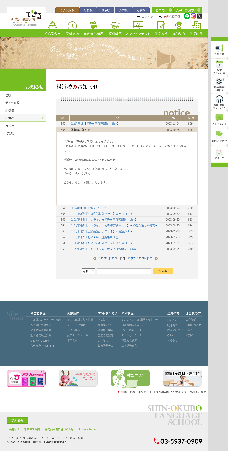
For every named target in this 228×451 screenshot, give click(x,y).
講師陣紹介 (104, 325)
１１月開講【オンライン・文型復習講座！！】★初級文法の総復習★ (114, 225)
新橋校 (88, 10)
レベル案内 (73, 330)
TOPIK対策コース (131, 330)
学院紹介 (196, 33)
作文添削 (161, 33)
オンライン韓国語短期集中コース (140, 320)
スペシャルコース (131, 335)
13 (111, 258)
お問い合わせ (175, 330)
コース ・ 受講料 (76, 325)
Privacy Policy (87, 429)
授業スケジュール (77, 335)
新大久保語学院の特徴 (80, 320)
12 (106, 258)
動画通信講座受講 (40, 335)
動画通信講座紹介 (40, 330)
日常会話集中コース (133, 325)
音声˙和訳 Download (42, 346)
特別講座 (115, 33)
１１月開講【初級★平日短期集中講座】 (96, 237)
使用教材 (72, 340)
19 (144, 258)
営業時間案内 (105, 335)
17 (133, 258)
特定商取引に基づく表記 (59, 429)
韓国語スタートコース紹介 (45, 320)
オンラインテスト (138, 33)
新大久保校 (67, 10)
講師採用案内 (105, 330)
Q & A (170, 335)
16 (127, 258)
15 (122, 258)
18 (138, 258)
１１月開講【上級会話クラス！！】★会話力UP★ (102, 231)
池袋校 (141, 10)
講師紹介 (178, 33)
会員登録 (172, 16)
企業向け (161, 10)
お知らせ (172, 340)
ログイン (147, 16)
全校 (8, 95)
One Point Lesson (40, 340)
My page (172, 325)
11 (100, 258)
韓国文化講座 (129, 340)
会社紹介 (14, 429)
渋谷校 (123, 10)
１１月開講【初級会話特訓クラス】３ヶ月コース (101, 213)
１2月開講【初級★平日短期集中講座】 (95, 123)
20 (149, 258)
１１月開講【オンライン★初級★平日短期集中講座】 (104, 219)
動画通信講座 (93, 33)
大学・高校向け (186, 10)
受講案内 (72, 33)
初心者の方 (52, 33)
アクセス (103, 340)
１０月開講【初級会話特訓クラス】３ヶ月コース (101, 243)
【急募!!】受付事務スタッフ (88, 208)
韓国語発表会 (105, 346)
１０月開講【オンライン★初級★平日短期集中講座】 (104, 249)
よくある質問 (219, 124)
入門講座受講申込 (40, 325)
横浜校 (106, 10)
